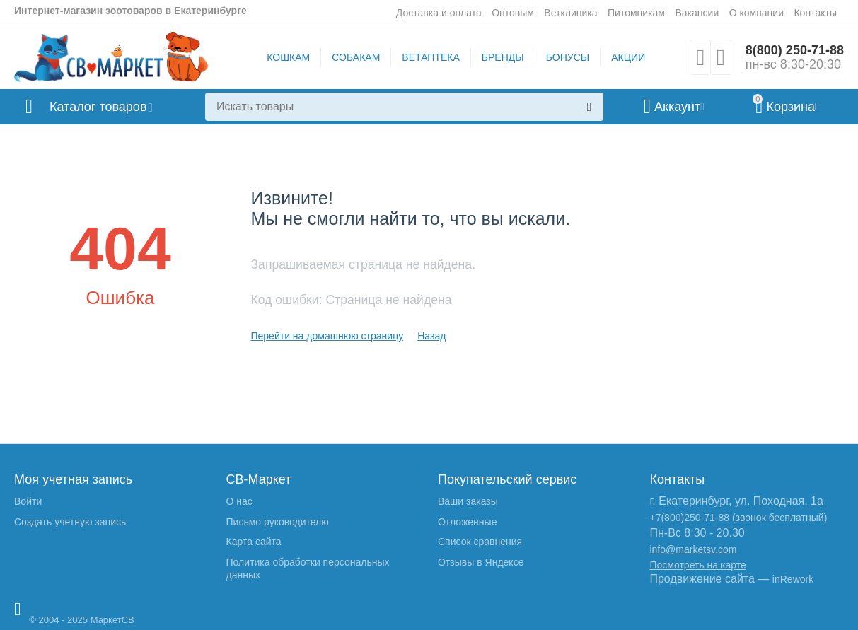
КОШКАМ (288, 57)
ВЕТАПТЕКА (430, 57)
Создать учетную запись (70, 521)
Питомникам (636, 12)
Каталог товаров (98, 106)
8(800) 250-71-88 (795, 50)
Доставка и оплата (439, 12)
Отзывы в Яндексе (480, 562)
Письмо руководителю (277, 521)
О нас (239, 501)
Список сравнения (480, 541)
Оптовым (513, 12)
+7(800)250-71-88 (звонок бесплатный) (738, 517)
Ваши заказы (468, 501)
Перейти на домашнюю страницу (326, 336)
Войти (28, 501)
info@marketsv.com (692, 549)
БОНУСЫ (567, 57)
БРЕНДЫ (503, 57)
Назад (431, 336)
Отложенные (467, 521)
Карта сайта (253, 541)
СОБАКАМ (356, 57)
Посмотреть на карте (697, 565)
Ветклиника (570, 12)
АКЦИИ (628, 57)
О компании (756, 12)
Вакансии (697, 12)
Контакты (815, 12)
